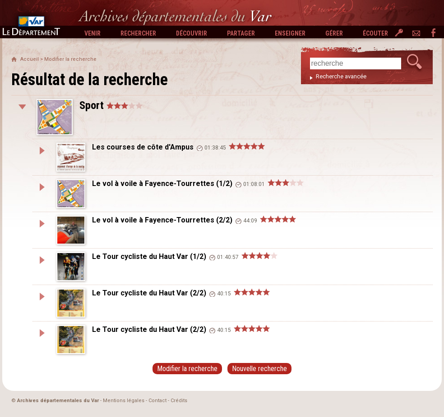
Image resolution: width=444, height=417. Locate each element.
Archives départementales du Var (58, 400)
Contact (157, 400)
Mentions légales (123, 400)
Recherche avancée (341, 76)
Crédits (179, 400)
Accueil (29, 59)
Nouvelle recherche (259, 368)
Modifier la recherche (70, 59)
